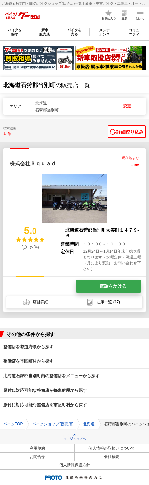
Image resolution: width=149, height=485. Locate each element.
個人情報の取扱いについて (111, 448)
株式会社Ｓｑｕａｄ (33, 163)
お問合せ (37, 456)
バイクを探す (15, 32)
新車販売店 (44, 32)
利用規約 (37, 448)
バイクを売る (74, 32)
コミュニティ (134, 32)
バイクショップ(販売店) (52, 424)
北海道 (89, 424)
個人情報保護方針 (74, 465)
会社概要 (111, 456)
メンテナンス (104, 32)
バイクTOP (13, 424)
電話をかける (112, 285)
